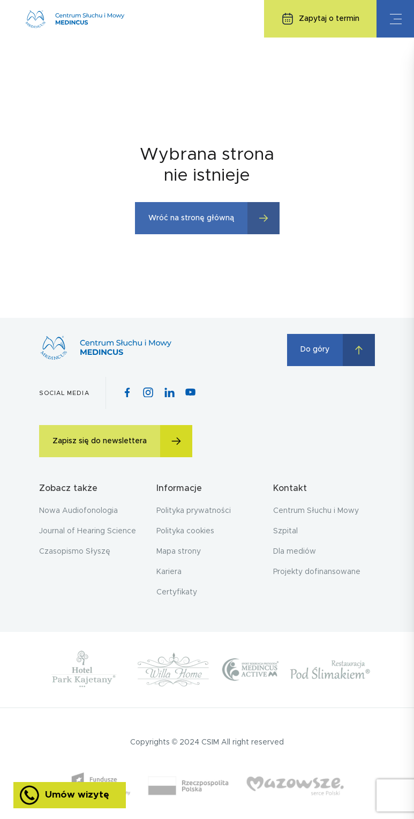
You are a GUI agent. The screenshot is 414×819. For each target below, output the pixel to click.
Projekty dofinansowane (316, 572)
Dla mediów (294, 551)
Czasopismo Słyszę (74, 551)
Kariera (169, 572)
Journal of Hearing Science (87, 531)
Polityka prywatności (193, 511)
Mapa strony (178, 551)
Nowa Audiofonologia (78, 511)
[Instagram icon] (148, 393)
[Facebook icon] (127, 393)
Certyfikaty (176, 592)
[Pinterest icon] (169, 393)
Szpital (285, 531)
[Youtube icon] (190, 393)
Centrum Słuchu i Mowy (316, 511)
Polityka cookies (185, 531)
